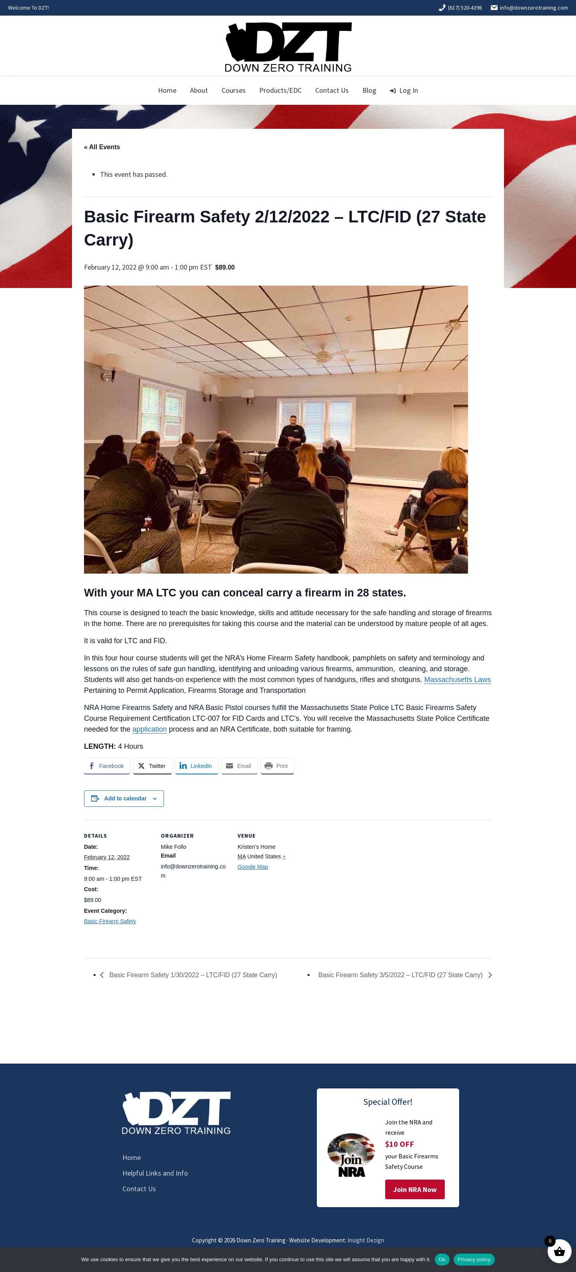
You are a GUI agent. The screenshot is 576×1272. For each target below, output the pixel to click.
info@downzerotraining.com (529, 8)
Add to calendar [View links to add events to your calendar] (125, 798)
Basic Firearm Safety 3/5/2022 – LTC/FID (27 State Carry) (401, 975)
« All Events (102, 147)
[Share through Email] (239, 766)
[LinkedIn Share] (197, 766)
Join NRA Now (415, 1189)
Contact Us (139, 1188)
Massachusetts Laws (457, 680)
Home (131, 1157)
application (149, 729)
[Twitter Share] (152, 766)
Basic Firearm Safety (110, 921)
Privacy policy (474, 1259)
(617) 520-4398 (460, 8)
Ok (442, 1259)
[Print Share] (277, 766)
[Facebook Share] (107, 766)
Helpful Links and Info (155, 1173)
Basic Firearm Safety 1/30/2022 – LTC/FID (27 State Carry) (192, 975)
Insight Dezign (366, 1240)
